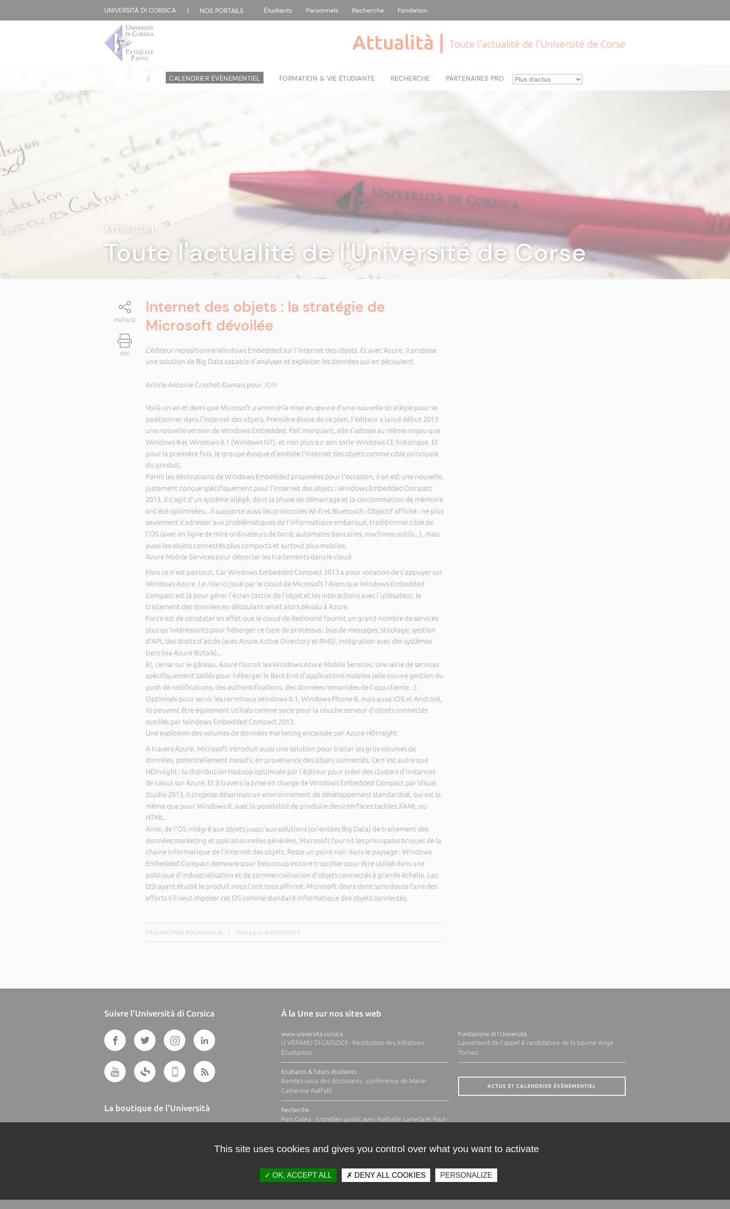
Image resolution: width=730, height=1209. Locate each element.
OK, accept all (298, 1175)
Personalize (466, 1175)
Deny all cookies (386, 1175)
